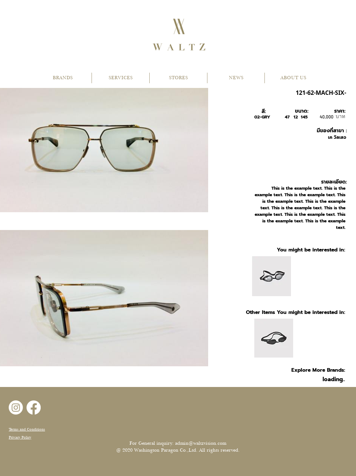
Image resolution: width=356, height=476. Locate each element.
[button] (63, 78)
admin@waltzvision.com (200, 443)
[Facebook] (34, 407)
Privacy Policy (20, 437)
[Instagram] (16, 407)
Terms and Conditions (27, 429)
